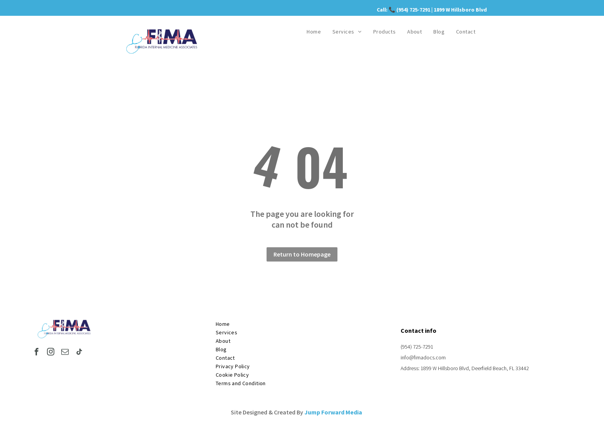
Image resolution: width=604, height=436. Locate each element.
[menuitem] (314, 31)
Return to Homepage (302, 254)
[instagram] (50, 352)
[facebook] (36, 352)
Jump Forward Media (333, 412)
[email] (64, 352)
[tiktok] (79, 352)
